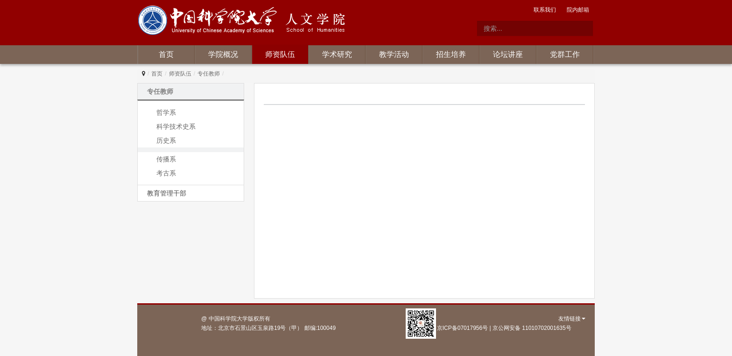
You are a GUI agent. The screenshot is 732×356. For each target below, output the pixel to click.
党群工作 (565, 54)
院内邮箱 (578, 10)
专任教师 (208, 73)
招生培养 (451, 54)
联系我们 (545, 10)
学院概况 (223, 54)
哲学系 (166, 112)
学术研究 (337, 54)
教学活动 (394, 54)
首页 (166, 54)
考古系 (166, 173)
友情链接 (571, 318)
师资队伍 (280, 54)
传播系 (166, 159)
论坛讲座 (508, 54)
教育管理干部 (166, 193)
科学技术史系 (176, 126)
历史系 (166, 140)
